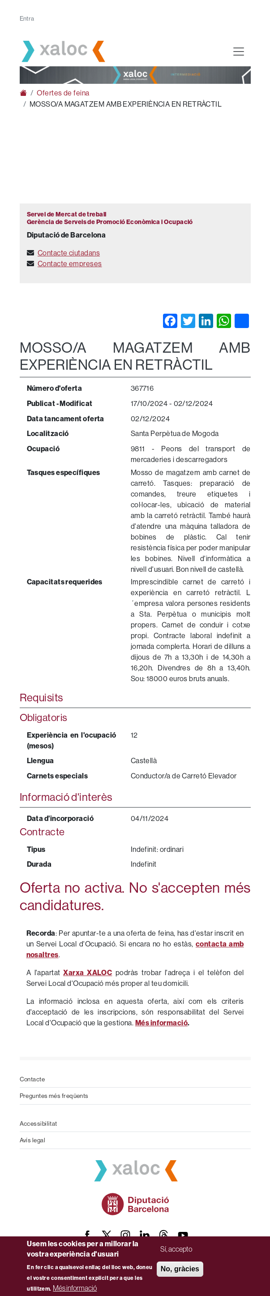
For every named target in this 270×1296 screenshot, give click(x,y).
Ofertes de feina (63, 92)
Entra (27, 18)
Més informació (75, 1287)
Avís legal (33, 1140)
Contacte (32, 1079)
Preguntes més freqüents (54, 1096)
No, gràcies (180, 1269)
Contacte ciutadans (69, 252)
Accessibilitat (38, 1123)
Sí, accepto (176, 1248)
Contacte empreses (70, 263)
